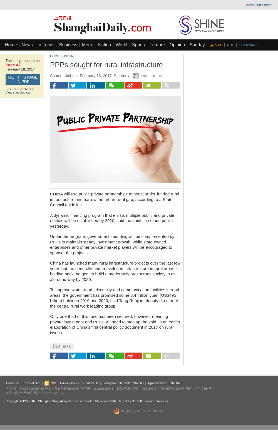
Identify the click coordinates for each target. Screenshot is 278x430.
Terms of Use (31, 383)
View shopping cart (18, 92)
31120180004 (103, 388)
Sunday (197, 44)
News (27, 44)
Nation (104, 44)
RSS (50, 383)
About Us (12, 383)
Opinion (177, 44)
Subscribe (247, 45)
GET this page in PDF (23, 79)
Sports (138, 44)
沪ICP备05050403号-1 (35, 388)
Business (68, 44)
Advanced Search (259, 5)
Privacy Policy (69, 383)
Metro (87, 44)
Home (11, 44)
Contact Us (90, 383)
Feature (157, 44)
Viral (218, 45)
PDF (230, 45)
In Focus (46, 44)
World (121, 44)
